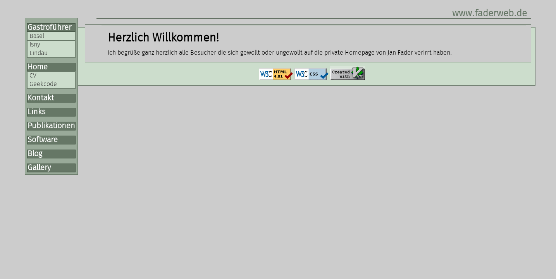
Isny (34, 44)
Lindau (38, 53)
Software (43, 140)
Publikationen (51, 126)
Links (36, 112)
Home (38, 67)
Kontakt (41, 98)
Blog (35, 154)
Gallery (39, 168)
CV (32, 75)
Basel (36, 36)
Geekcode (43, 84)
